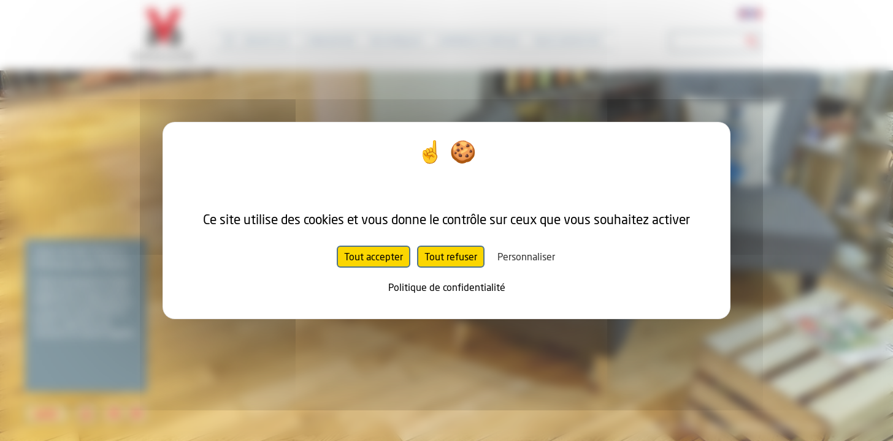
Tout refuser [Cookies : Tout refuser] (450, 256)
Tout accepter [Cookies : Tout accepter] (373, 256)
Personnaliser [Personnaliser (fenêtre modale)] (526, 256)
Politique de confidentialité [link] (446, 287)
